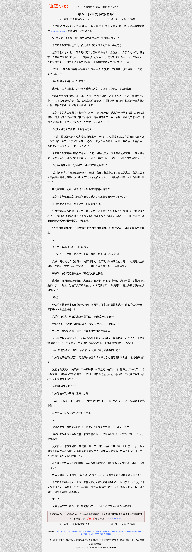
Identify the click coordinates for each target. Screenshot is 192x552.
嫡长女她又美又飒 (94, 532)
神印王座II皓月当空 (91, 534)
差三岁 (114, 532)
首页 (77, 7)
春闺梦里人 (106, 532)
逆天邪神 (82, 532)
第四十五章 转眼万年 (125, 19)
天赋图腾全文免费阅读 (101, 514)
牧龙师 (59, 532)
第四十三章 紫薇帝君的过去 (77, 19)
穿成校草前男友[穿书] (133, 532)
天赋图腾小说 (56, 514)
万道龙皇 (66, 532)
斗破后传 (74, 532)
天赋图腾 (87, 7)
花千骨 (120, 532)
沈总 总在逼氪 (105, 534)
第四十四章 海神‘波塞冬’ (107, 7)
